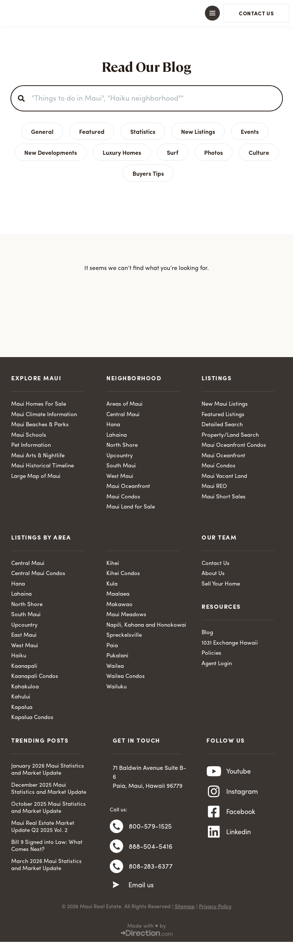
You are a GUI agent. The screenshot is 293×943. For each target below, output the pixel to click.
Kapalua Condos (32, 718)
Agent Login (217, 664)
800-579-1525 (150, 826)
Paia (112, 646)
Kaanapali (24, 666)
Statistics (142, 131)
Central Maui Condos (38, 574)
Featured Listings (223, 415)
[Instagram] (214, 792)
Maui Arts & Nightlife (38, 456)
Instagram (242, 792)
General (42, 131)
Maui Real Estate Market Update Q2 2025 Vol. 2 (42, 827)
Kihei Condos (123, 574)
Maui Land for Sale (130, 507)
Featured (92, 131)
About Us (213, 574)
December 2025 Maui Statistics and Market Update (48, 789)
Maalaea (118, 594)
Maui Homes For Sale (38, 404)
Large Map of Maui (35, 476)
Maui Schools (28, 435)
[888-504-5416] (116, 847)
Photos (213, 152)
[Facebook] (214, 813)
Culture (259, 152)
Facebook (240, 813)
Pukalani (117, 656)
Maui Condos (123, 497)
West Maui (119, 476)
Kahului (20, 697)
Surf (172, 152)
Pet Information (31, 445)
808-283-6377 (151, 867)
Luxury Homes (122, 152)
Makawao (119, 605)
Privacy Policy (215, 907)
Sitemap (185, 907)
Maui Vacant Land (224, 476)
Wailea (115, 666)
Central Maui (123, 415)
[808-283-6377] (116, 868)
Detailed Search (222, 425)
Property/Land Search (230, 435)
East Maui (24, 635)
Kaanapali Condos (34, 676)
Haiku (18, 656)
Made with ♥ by (146, 927)
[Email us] (116, 886)
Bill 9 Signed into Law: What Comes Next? (46, 846)
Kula (112, 584)
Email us (141, 887)
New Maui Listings (225, 404)
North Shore (122, 445)
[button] (146, 13)
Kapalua (21, 707)
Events (250, 131)
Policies (211, 653)
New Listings (198, 131)
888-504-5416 (150, 847)
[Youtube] (214, 772)
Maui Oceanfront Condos (234, 445)
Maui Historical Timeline (42, 466)
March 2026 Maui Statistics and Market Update (46, 865)
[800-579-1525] (116, 826)
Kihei (112, 563)
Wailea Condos (125, 676)
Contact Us (216, 563)
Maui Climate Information (44, 415)
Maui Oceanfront (128, 486)
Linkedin (238, 833)
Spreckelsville (124, 635)
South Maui (121, 466)
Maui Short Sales (224, 497)
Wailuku (116, 687)
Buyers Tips (148, 173)
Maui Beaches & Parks (40, 425)
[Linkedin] (214, 834)
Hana (113, 425)
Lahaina (116, 435)
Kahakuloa (25, 687)
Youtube (238, 772)
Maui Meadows (126, 615)
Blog (207, 633)
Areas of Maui (124, 404)
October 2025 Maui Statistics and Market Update (48, 808)
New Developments (50, 152)
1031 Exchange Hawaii (230, 643)
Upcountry (119, 456)
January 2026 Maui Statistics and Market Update (47, 770)
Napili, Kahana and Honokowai (146, 625)
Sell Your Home (221, 584)
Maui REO (214, 486)
